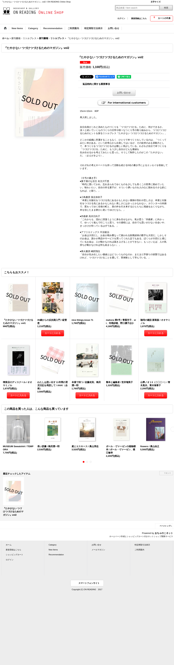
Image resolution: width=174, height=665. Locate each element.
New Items (53, 550)
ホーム (9, 545)
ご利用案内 (139, 550)
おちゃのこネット (164, 533)
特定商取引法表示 (142, 545)
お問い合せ (96, 545)
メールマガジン (98, 550)
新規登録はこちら (139, 18)
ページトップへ (166, 526)
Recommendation (56, 555)
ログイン (121, 18)
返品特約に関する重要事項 (96, 84)
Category (53, 545)
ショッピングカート (14, 555)
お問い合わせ (124, 92)
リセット (167, 473)
